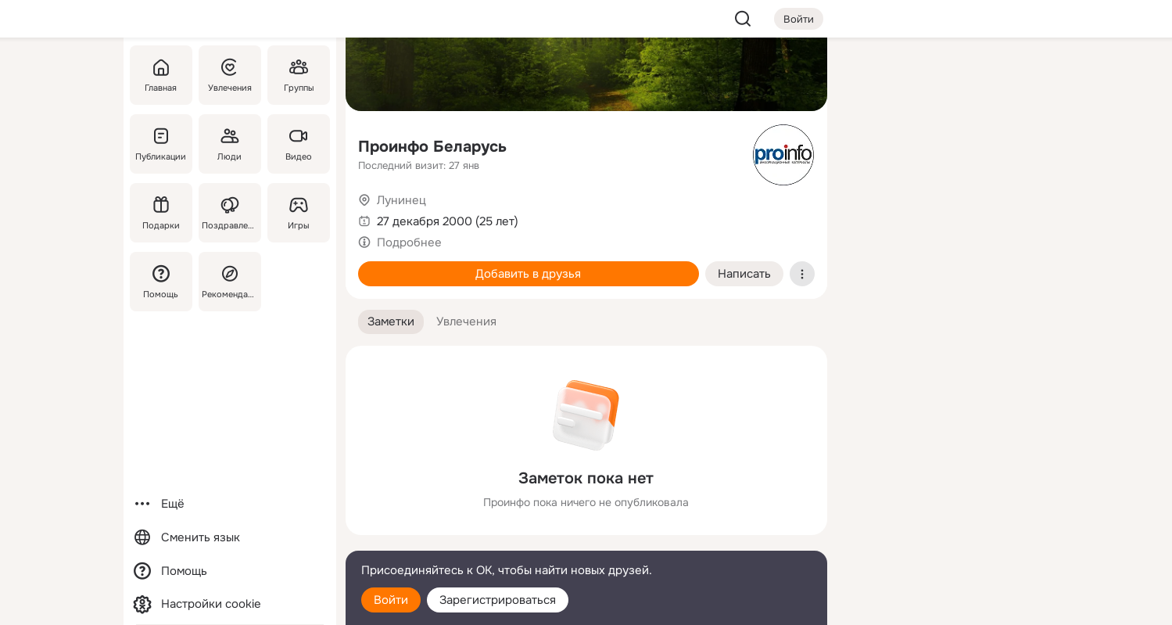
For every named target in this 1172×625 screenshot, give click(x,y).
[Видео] (297, 144)
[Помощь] (161, 281)
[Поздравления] (229, 212)
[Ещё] (230, 504)
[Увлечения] (229, 75)
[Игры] (297, 212)
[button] (391, 322)
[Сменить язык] (230, 538)
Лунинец (401, 200)
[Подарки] (161, 212)
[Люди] (229, 144)
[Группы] (297, 75)
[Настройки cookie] (230, 604)
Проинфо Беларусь (432, 146)
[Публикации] (161, 144)
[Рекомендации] (229, 281)
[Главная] (161, 75)
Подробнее (409, 242)
